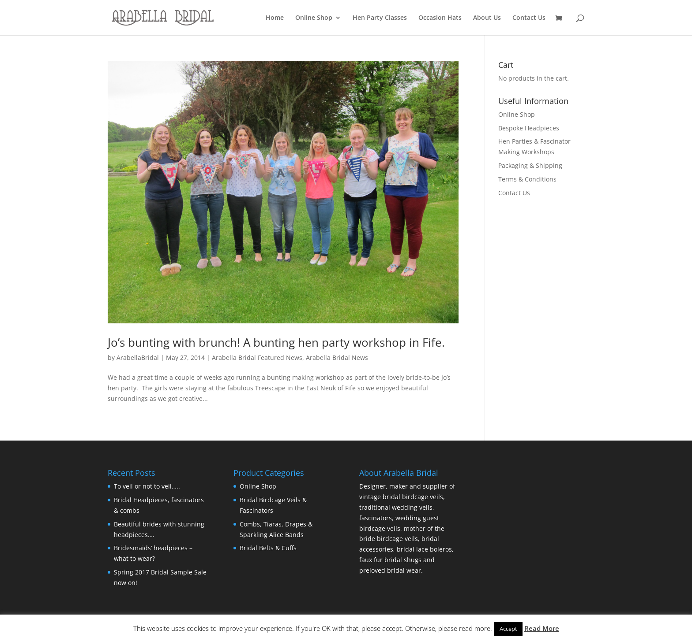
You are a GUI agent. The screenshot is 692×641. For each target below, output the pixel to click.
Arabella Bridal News (337, 357)
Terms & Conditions (527, 179)
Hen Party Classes (380, 18)
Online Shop (313, 18)
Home (275, 18)
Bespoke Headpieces (528, 128)
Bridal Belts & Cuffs (268, 548)
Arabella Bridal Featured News (257, 357)
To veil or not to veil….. (147, 486)
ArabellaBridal (138, 357)
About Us (487, 18)
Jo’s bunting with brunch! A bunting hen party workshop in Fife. (276, 342)
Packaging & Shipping (530, 165)
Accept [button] (508, 629)
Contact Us (528, 18)
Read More (541, 628)
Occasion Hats (440, 18)
